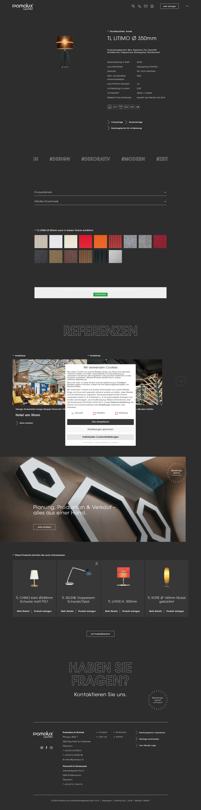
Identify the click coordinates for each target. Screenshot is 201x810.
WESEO (146, 803)
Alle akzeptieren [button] (100, 422)
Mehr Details (23, 614)
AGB (130, 803)
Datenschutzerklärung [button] (102, 442)
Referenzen (121, 735)
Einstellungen (104, 405)
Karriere (119, 740)
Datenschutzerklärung (120, 402)
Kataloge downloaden (150, 742)
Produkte (103, 735)
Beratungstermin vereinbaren (153, 735)
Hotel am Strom (28, 417)
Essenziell (77, 413)
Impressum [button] (114, 442)
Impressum (107, 803)
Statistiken (99, 413)
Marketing (121, 413)
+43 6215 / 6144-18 (73, 787)
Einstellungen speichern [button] (100, 429)
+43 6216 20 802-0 (73, 753)
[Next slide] (181, 384)
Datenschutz (120, 803)
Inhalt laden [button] (100, 297)
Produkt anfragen (43, 614)
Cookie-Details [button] (88, 442)
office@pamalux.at (74, 763)
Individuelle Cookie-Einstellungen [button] (100, 437)
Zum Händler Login (148, 748)
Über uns (103, 740)
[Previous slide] (20, 384)
